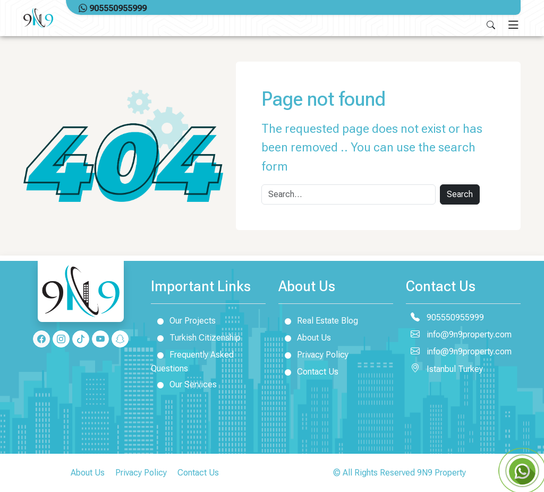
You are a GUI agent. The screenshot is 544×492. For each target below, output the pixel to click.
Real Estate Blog (318, 320)
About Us (304, 337)
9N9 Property (441, 473)
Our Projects (183, 320)
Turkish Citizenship (196, 337)
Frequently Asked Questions (192, 360)
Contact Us (308, 371)
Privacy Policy (313, 354)
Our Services (184, 384)
